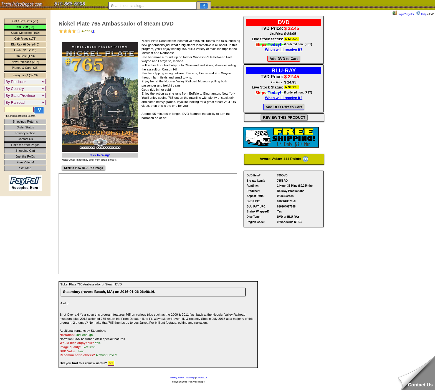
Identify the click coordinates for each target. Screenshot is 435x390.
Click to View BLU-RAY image (83, 167)
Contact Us (25, 139)
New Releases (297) (25, 62)
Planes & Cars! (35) (25, 67)
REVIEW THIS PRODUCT (284, 117)
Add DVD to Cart (284, 59)
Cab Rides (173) (25, 38)
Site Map (25, 168)
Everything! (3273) (25, 75)
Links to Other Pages (25, 144)
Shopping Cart (25, 150)
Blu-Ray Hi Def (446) (25, 44)
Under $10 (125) (25, 50)
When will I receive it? (283, 49)
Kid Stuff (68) (25, 27)
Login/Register (403, 14)
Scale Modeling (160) (25, 32)
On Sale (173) (25, 56)
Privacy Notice (25, 133)
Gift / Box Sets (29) (25, 21)
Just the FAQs (25, 156)
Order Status (25, 127)
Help (421, 14)
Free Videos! (25, 162)
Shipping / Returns (25, 121)
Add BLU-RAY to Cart (283, 107)
